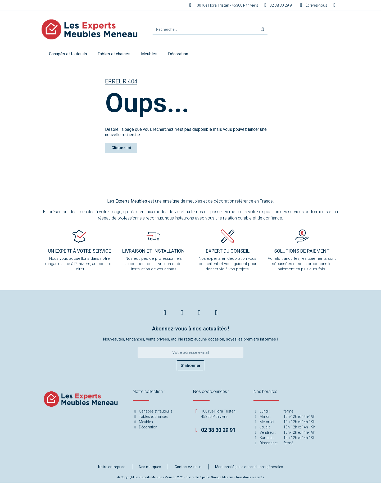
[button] (121, 148)
